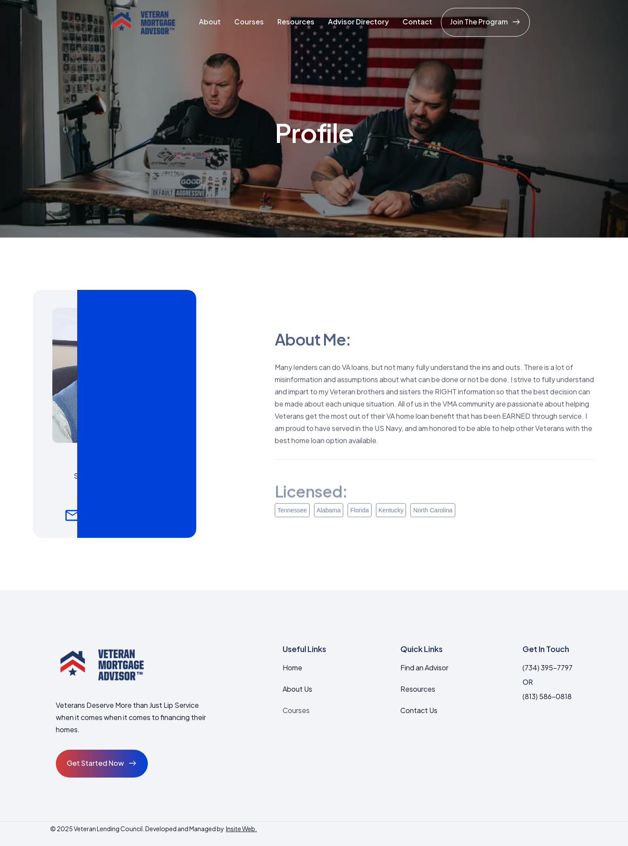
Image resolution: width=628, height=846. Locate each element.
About (210, 21)
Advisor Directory (358, 21)
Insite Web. (241, 828)
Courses (249, 21)
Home (292, 667)
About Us (297, 688)
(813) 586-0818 (547, 696)
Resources (295, 21)
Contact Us (418, 710)
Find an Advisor (424, 667)
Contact (417, 21)
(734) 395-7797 (547, 667)
